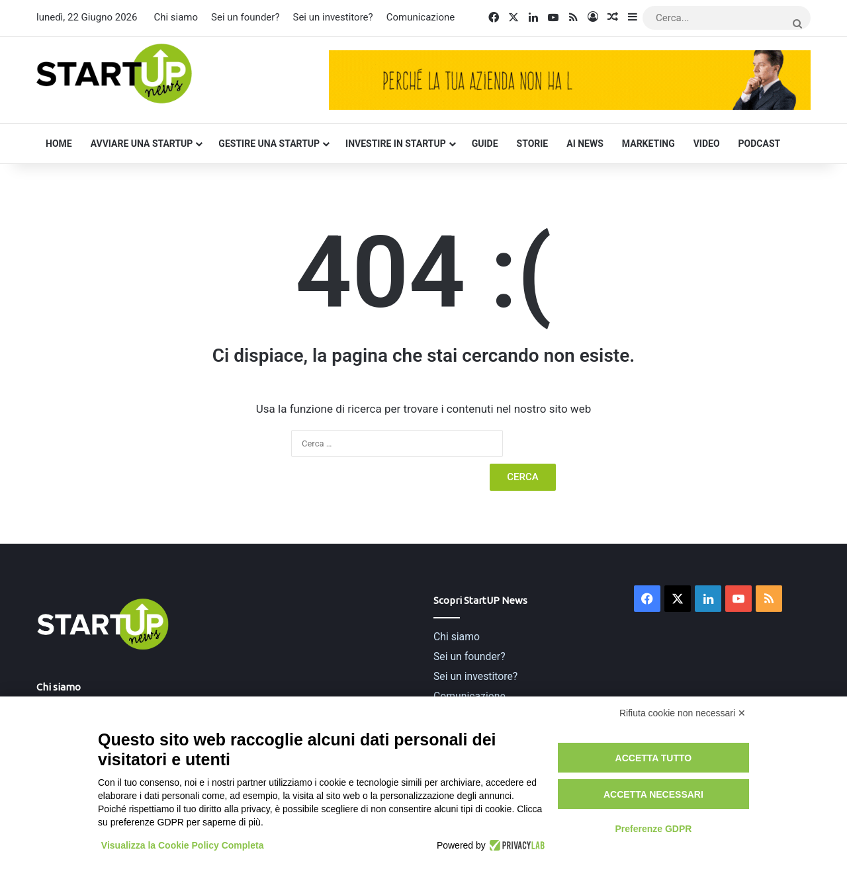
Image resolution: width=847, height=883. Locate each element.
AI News (584, 143)
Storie (533, 143)
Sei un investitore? (333, 17)
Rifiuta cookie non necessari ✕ (682, 713)
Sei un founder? (245, 17)
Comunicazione (420, 17)
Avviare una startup (142, 143)
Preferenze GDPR (653, 828)
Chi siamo (176, 17)
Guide (485, 143)
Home (59, 143)
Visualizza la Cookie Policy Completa (182, 845)
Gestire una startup (269, 143)
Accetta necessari (653, 794)
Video (706, 143)
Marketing (648, 143)
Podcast (759, 143)
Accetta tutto (653, 758)
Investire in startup (395, 143)
